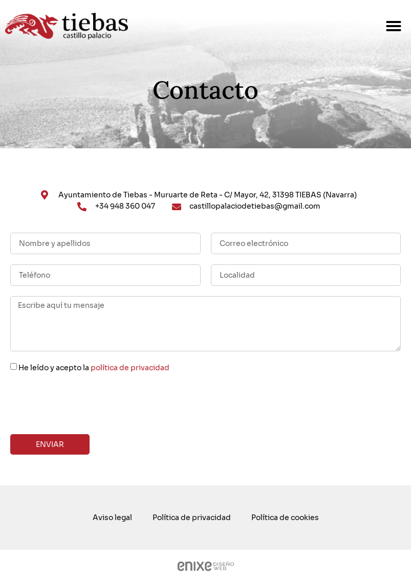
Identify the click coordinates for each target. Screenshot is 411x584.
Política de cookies (285, 517)
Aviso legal (112, 517)
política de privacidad (130, 367)
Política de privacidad (192, 517)
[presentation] (88, 404)
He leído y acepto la (93, 367)
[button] (393, 26)
